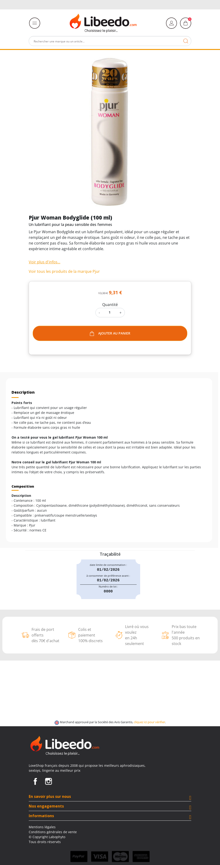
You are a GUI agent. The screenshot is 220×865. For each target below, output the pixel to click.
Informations (41, 815)
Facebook (35, 781)
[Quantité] (110, 312)
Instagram (48, 781)
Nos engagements (46, 806)
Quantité (110, 304)
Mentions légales (42, 827)
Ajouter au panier (110, 333)
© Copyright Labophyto (47, 837)
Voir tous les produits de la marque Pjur (64, 271)
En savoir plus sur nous (50, 796)
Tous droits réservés (45, 842)
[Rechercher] (110, 41)
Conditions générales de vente (53, 832)
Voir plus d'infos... (44, 262)
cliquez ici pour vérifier (149, 722)
